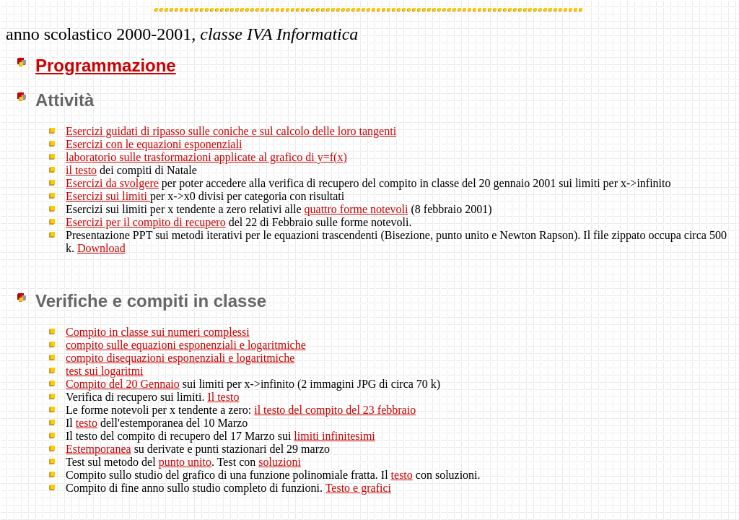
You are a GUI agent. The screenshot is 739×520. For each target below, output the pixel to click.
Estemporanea (98, 449)
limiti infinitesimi (334, 436)
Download (101, 248)
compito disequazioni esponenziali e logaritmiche (180, 358)
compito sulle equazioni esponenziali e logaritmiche (186, 345)
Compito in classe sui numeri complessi (158, 332)
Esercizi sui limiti (108, 196)
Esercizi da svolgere (112, 183)
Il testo (223, 397)
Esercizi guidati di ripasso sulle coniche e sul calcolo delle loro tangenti (231, 131)
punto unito (185, 462)
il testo (81, 170)
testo (86, 423)
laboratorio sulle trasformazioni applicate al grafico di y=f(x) (206, 157)
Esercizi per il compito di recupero (146, 222)
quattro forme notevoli (356, 209)
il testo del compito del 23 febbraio (335, 410)
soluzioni (279, 462)
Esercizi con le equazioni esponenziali (154, 144)
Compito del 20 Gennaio (123, 384)
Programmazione (105, 65)
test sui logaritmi (105, 371)
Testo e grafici (358, 488)
